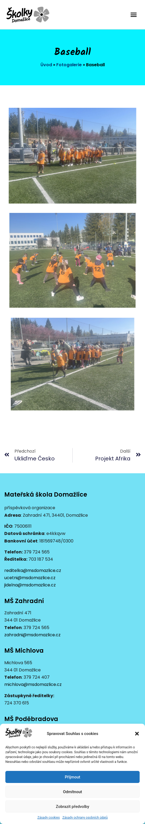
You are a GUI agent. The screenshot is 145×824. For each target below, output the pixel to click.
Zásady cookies (48, 817)
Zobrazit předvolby (72, 806)
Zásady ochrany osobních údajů (85, 817)
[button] (137, 733)
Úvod (46, 65)
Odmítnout (72, 791)
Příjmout (72, 777)
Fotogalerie (69, 65)
